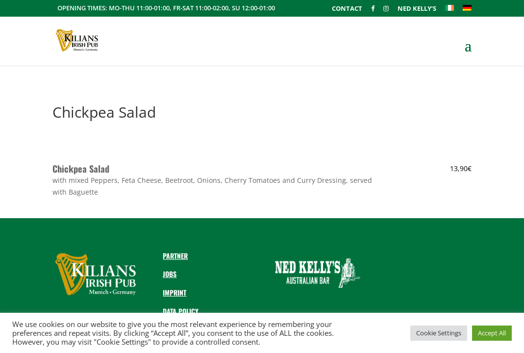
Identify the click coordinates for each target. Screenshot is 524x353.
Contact (347, 9)
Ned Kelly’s (417, 9)
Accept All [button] (492, 332)
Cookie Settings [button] (438, 332)
